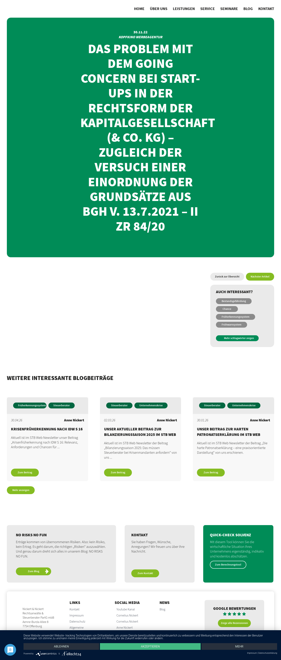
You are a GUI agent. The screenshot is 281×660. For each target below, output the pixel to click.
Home (139, 9)
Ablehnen (61, 646)
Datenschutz (77, 621)
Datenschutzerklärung (267, 653)
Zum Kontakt (145, 573)
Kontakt (266, 9)
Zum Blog (38, 571)
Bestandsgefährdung (234, 301)
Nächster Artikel (260, 277)
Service (207, 9)
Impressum (77, 615)
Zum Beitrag (25, 473)
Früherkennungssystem (235, 317)
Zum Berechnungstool (228, 565)
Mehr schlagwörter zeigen (239, 338)
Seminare (229, 9)
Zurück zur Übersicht (227, 277)
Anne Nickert (125, 627)
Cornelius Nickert (127, 615)
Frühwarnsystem (231, 325)
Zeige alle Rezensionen (234, 623)
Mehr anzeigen (20, 490)
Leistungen (184, 9)
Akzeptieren (150, 646)
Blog (248, 9)
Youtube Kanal (126, 609)
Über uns (158, 9)
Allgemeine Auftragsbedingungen (83, 629)
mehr (239, 646)
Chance (227, 309)
